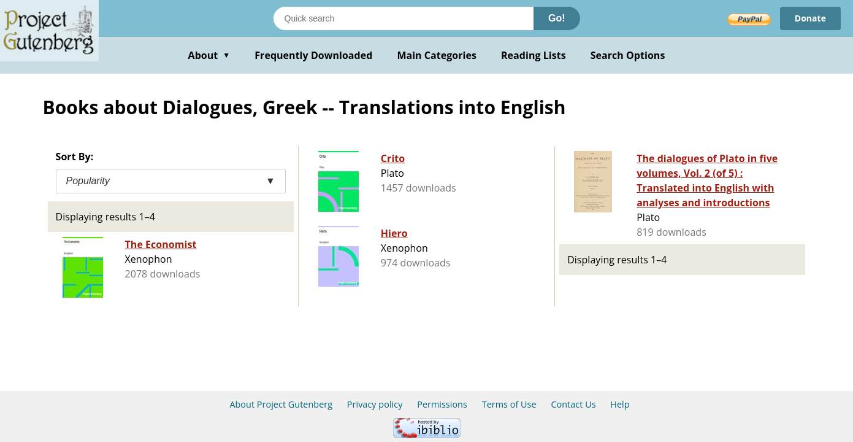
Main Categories (436, 55)
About (209, 55)
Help (619, 404)
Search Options (628, 55)
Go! (556, 18)
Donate (810, 18)
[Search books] (403, 18)
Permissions (442, 404)
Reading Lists (533, 55)
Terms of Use (509, 404)
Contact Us (573, 404)
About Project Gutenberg (280, 404)
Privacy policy (375, 404)
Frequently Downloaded (313, 55)
